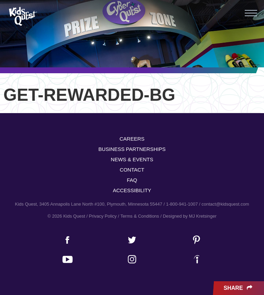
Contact (132, 170)
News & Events (132, 159)
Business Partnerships (131, 149)
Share (239, 288)
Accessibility (132, 190)
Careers (132, 139)
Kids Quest (22, 16)
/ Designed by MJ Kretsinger (188, 216)
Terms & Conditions (139, 216)
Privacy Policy (103, 216)
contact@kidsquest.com (225, 204)
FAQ (132, 180)
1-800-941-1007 (182, 204)
